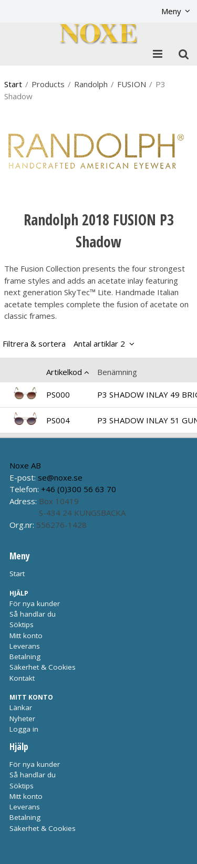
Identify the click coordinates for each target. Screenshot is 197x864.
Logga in (23, 729)
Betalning (24, 656)
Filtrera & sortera (64, 343)
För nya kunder (34, 603)
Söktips (21, 624)
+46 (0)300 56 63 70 (78, 489)
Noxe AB (25, 465)
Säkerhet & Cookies (42, 667)
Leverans (24, 646)
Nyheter (22, 718)
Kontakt (22, 678)
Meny (171, 11)
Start (13, 84)
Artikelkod (64, 372)
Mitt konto (26, 635)
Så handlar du (32, 614)
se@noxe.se (60, 477)
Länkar (20, 707)
